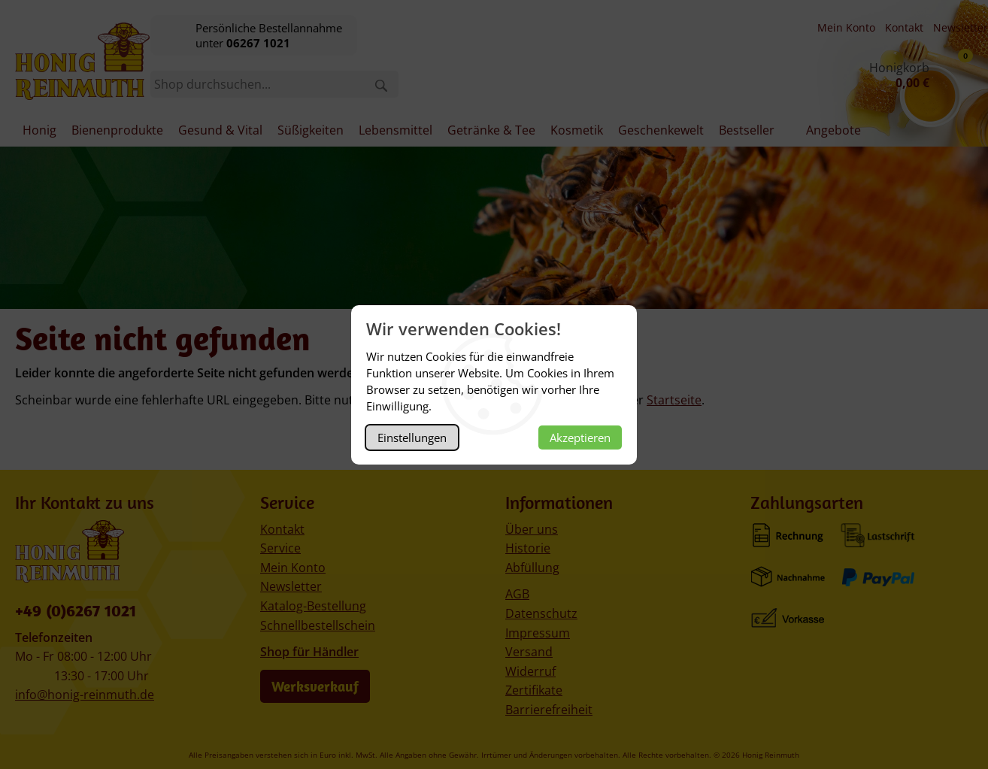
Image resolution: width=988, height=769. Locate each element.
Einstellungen (412, 437)
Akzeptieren (580, 437)
